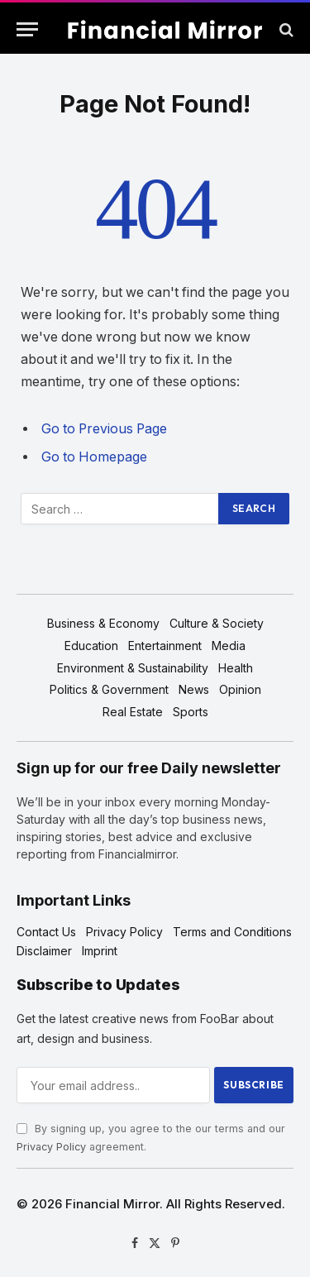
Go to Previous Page (104, 429)
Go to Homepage (94, 457)
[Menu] (27, 29)
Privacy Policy (51, 1147)
